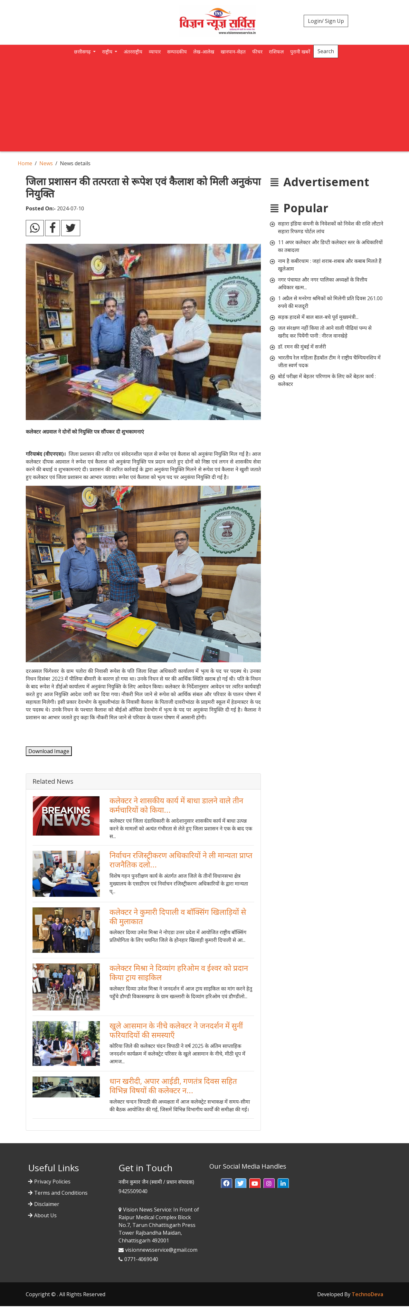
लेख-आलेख (203, 51)
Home (25, 163)
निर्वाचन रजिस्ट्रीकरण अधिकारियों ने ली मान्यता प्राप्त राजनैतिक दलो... (180, 860)
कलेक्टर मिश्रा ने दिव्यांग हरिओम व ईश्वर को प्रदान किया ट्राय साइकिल (178, 972)
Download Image (48, 751)
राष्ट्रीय (108, 51)
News (46, 163)
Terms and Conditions (61, 1192)
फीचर (257, 51)
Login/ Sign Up (326, 20)
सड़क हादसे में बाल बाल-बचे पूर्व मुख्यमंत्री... (318, 317)
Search (326, 51)
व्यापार (155, 51)
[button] (226, 1184)
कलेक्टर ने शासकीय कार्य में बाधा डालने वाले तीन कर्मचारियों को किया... (176, 805)
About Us (45, 1215)
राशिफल (276, 51)
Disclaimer (46, 1204)
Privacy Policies (52, 1181)
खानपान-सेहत (233, 51)
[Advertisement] (204, 106)
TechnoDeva (367, 1294)
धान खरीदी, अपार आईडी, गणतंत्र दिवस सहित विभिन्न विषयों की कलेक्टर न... (173, 1086)
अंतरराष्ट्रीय (133, 51)
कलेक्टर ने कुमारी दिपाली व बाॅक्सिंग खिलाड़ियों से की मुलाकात (177, 916)
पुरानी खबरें (300, 51)
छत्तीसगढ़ (83, 51)
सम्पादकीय (177, 51)
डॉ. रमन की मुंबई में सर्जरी (302, 346)
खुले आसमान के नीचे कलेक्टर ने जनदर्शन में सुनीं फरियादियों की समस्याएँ (176, 1030)
